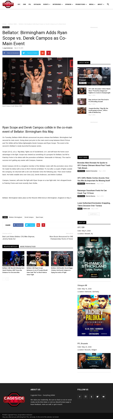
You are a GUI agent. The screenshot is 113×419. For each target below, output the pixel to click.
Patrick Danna (92, 83)
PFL (30, 4)
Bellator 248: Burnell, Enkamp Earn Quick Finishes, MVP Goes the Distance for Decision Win (13, 270)
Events (46, 4)
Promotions (81, 4)
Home (4, 24)
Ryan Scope (39, 217)
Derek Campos (29, 217)
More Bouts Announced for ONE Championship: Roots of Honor (61, 238)
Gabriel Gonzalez (91, 171)
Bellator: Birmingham (15, 217)
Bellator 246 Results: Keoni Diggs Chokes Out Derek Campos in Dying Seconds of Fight (62, 270)
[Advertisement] (56, 14)
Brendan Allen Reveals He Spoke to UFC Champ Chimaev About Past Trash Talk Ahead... (93, 165)
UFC (19, 4)
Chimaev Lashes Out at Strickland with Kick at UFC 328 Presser (93, 77)
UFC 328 (80, 227)
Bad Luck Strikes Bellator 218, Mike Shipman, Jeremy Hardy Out (18, 238)
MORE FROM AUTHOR (28, 246)
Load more (94, 214)
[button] (108, 3)
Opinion (69, 4)
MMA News (6, 27)
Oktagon (37, 4)
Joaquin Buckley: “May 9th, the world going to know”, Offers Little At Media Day (98, 110)
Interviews (58, 4)
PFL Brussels (82, 343)
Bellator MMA (7, 265)
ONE (24, 4)
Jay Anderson (8, 48)
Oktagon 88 (82, 285)
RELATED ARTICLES (11, 246)
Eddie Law (86, 208)
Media (92, 4)
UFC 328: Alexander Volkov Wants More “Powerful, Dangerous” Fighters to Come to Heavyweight (99, 91)
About (101, 4)
